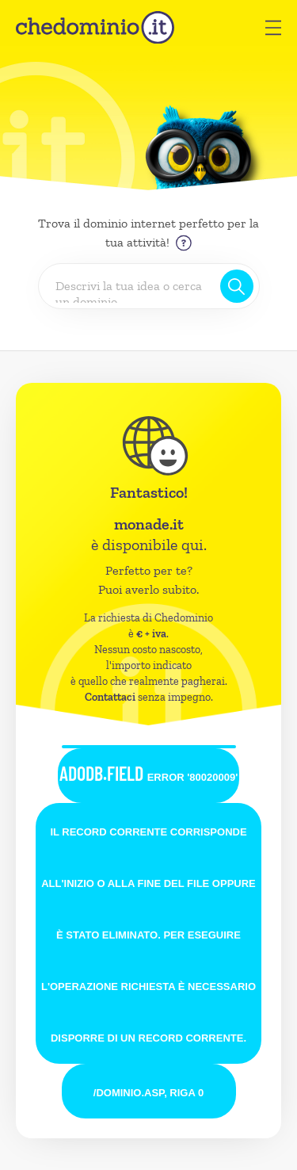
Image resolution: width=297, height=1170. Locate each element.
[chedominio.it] (95, 27)
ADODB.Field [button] (148, 773)
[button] (273, 28)
